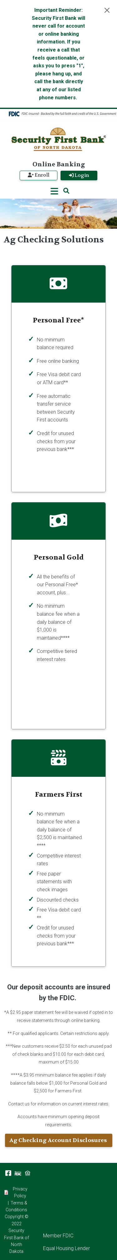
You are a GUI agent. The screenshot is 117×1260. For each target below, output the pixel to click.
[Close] (107, 10)
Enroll (38, 175)
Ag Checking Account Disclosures (58, 1140)
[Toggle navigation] (54, 191)
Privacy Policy (20, 1192)
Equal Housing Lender (66, 1248)
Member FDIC (58, 1236)
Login (79, 175)
